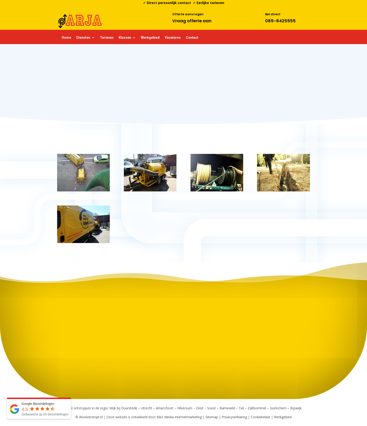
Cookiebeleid (260, 417)
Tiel (241, 408)
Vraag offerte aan (192, 21)
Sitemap (212, 417)
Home (66, 37)
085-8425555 (280, 21)
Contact (192, 37)
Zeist (199, 408)
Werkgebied (150, 37)
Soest (211, 408)
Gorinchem (278, 408)
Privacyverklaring (234, 417)
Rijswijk (295, 408)
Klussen (125, 37)
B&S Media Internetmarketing (179, 417)
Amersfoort (164, 408)
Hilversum (184, 408)
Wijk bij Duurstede (123, 408)
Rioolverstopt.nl (91, 417)
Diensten (83, 37)
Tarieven (107, 37)
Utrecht (146, 408)
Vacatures (173, 37)
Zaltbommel (257, 408)
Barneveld (227, 408)
